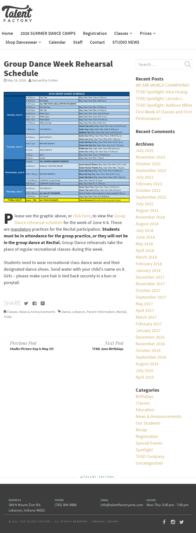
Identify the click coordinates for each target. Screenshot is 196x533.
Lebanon (78, 311)
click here (82, 216)
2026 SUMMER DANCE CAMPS (48, 33)
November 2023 (150, 157)
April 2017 (145, 310)
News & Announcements (37, 311)
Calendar (57, 42)
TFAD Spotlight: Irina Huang (161, 92)
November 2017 (150, 284)
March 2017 (146, 317)
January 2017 (148, 330)
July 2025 (144, 150)
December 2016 (150, 337)
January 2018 (148, 270)
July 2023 (144, 177)
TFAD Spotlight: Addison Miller (164, 105)
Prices (146, 33)
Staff (77, 42)
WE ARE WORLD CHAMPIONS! (163, 85)
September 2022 (151, 197)
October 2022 (148, 190)
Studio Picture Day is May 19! (35, 345)
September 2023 (151, 170)
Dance (66, 311)
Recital (121, 311)
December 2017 (150, 277)
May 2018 (144, 243)
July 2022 (144, 203)
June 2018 (145, 237)
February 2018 (149, 263)
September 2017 (151, 297)
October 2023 (148, 163)
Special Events (149, 443)
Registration (95, 33)
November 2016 (150, 344)
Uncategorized (149, 463)
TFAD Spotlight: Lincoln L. (160, 98)
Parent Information (101, 311)
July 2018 (144, 230)
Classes (121, 33)
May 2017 (144, 304)
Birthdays (144, 396)
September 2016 (151, 357)
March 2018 (146, 257)
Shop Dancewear (21, 42)
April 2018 (145, 250)
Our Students (148, 423)
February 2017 (149, 324)
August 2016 (147, 364)
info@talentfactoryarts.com (121, 504)
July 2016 (144, 370)
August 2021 (147, 210)
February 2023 (149, 183)
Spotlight (144, 449)
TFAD (8, 317)
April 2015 (145, 377)
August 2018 (147, 223)
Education (145, 409)
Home (7, 33)
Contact (97, 42)
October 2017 (148, 290)
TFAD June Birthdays (98, 345)
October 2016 (148, 350)
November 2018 (150, 217)
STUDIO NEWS (125, 42)
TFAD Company (150, 456)
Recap (141, 429)
